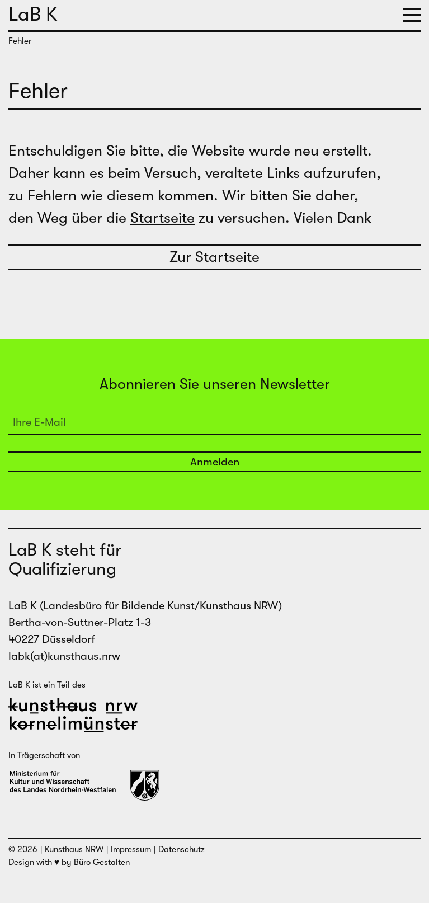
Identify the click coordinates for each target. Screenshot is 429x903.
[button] (412, 15)
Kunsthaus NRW (74, 849)
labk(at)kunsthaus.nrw (64, 656)
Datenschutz (181, 849)
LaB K (33, 14)
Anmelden (214, 461)
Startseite (162, 218)
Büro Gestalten (102, 862)
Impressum (131, 849)
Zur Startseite (214, 257)
